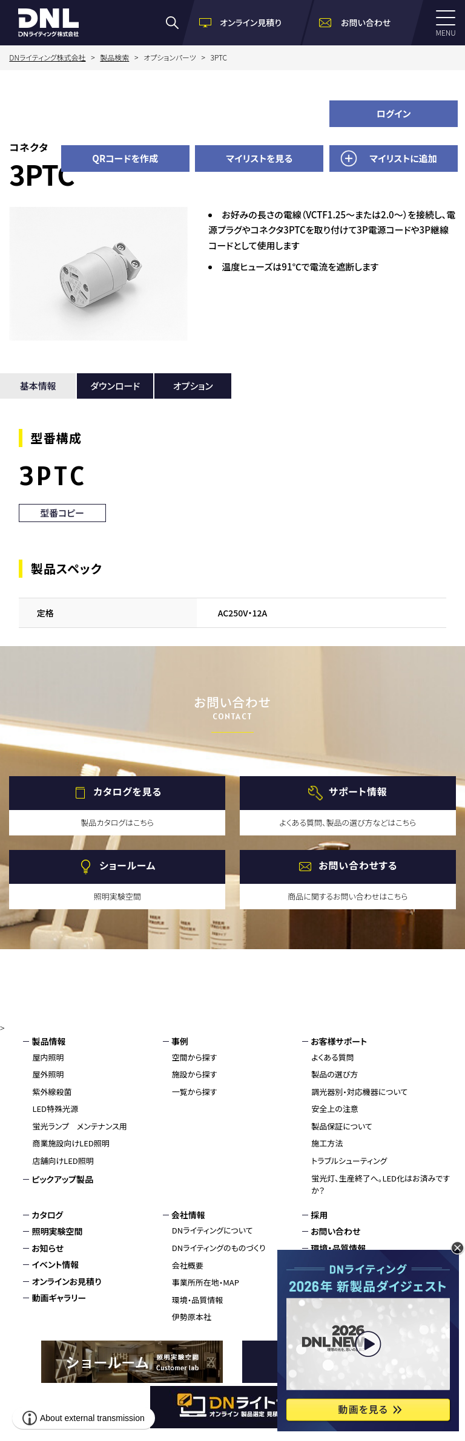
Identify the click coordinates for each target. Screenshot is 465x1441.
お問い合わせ (335, 1231)
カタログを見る (127, 791)
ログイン (394, 113)
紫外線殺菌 (51, 1091)
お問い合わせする (357, 865)
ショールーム (127, 865)
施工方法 (327, 1143)
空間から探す (194, 1057)
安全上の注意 (334, 1108)
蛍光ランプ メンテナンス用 (79, 1126)
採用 (319, 1215)
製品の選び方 (334, 1074)
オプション (193, 385)
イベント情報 (55, 1264)
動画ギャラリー (58, 1298)
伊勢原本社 (191, 1316)
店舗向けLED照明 (62, 1160)
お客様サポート (339, 1041)
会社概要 (187, 1265)
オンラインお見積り (66, 1281)
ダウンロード (115, 385)
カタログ (47, 1215)
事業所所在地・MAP (205, 1282)
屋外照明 (48, 1074)
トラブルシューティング (349, 1160)
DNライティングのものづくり (219, 1247)
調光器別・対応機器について (359, 1091)
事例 (179, 1041)
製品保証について (341, 1126)
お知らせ (47, 1248)
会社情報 (188, 1215)
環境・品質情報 (197, 1299)
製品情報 (48, 1041)
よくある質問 (332, 1057)
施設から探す (194, 1074)
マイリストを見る (259, 158)
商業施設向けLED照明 (70, 1143)
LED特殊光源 (55, 1108)
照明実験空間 (56, 1231)
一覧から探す (194, 1091)
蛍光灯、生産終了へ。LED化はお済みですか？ (380, 1184)
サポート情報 (358, 791)
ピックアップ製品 (62, 1179)
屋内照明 (48, 1057)
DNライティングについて (212, 1230)
